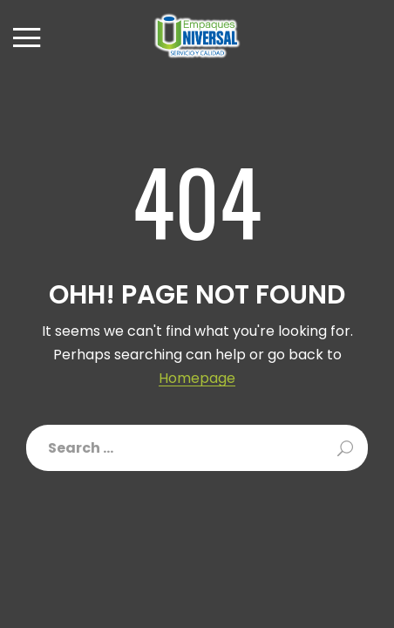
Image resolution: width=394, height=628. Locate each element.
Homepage (197, 379)
